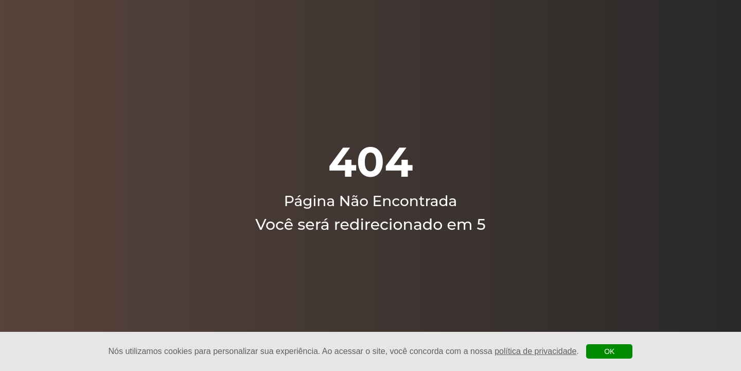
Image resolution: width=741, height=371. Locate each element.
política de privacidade (535, 351)
